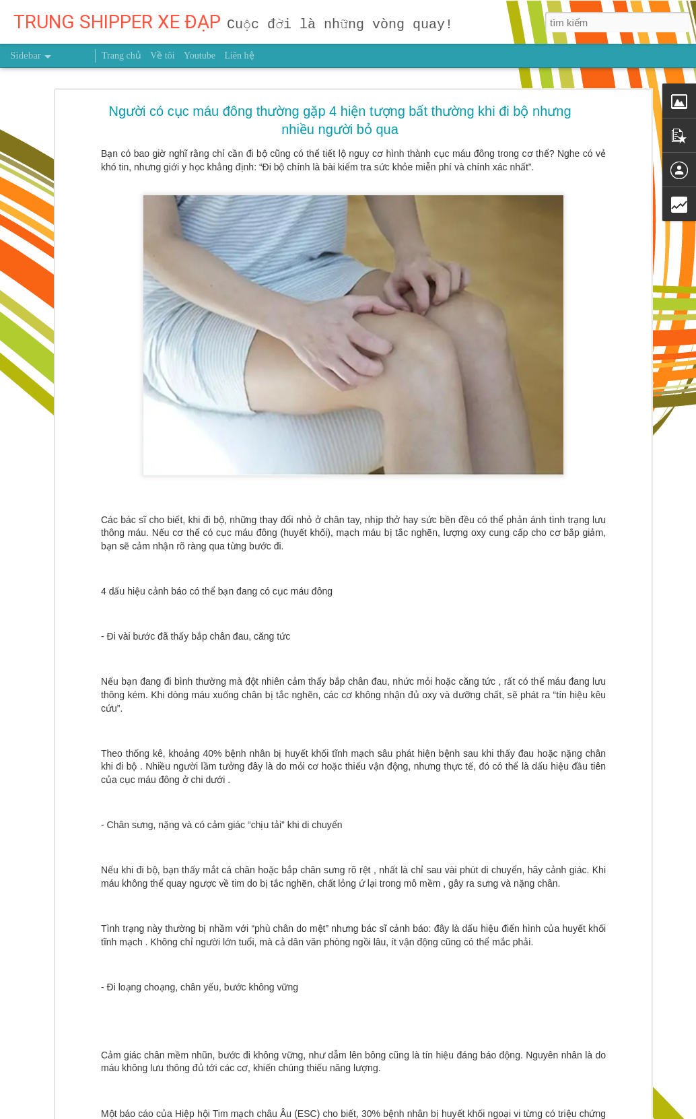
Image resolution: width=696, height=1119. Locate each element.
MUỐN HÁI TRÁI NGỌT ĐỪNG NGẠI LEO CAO (119, 1082)
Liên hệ (239, 55)
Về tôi (162, 55)
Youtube (199, 55)
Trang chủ (121, 55)
